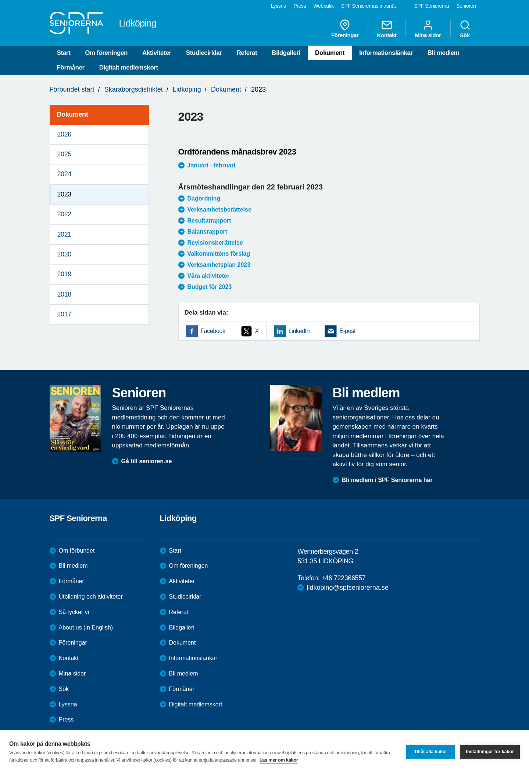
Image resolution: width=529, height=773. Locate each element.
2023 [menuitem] (64, 194)
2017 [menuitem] (64, 314)
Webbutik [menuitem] (323, 6)
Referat (246, 52)
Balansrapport (207, 231)
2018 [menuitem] (64, 294)
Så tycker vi (74, 612)
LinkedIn (299, 331)
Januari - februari (211, 165)
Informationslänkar (386, 52)
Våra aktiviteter (208, 276)
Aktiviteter (156, 52)
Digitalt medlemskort (128, 67)
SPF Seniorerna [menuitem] (431, 6)
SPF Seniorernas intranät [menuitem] (368, 6)
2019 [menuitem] (64, 274)
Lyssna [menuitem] (278, 6)
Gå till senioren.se (146, 461)
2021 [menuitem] (64, 234)
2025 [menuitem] (64, 154)
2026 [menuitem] (64, 134)
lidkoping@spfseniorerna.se (347, 587)
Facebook (213, 331)
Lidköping (187, 89)
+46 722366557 (343, 578)
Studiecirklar (204, 52)
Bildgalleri (286, 52)
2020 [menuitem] (64, 254)
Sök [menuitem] (465, 28)
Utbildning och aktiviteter (91, 596)
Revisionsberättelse (215, 243)
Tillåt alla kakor (430, 751)
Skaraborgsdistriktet (133, 89)
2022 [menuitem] (64, 214)
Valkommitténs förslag (218, 254)
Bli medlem (444, 52)
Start (64, 52)
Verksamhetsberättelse (219, 209)
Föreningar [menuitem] (344, 28)
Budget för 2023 (209, 287)
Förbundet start (72, 89)
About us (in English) (86, 627)
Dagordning (204, 198)
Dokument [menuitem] (72, 114)
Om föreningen (106, 52)
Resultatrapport (209, 220)
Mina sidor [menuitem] (428, 28)
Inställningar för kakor (490, 751)
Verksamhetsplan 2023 (219, 265)
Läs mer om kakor (279, 760)
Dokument (329, 52)
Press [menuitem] (299, 6)
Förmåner (71, 67)
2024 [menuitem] (64, 174)
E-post (347, 331)
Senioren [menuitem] (466, 6)
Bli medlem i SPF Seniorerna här (387, 480)
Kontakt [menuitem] (386, 28)
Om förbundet (77, 550)
